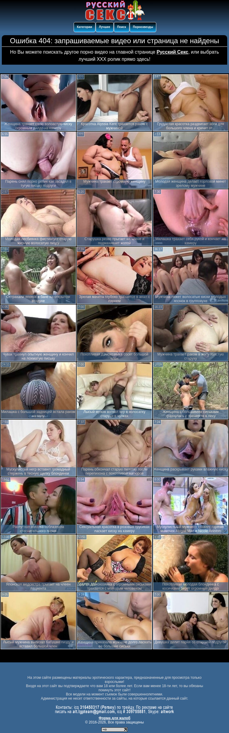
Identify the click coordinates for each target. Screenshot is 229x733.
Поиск (121, 27)
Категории (84, 27)
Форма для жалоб (115, 718)
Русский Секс (172, 52)
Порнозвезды (143, 27)
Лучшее (104, 27)
